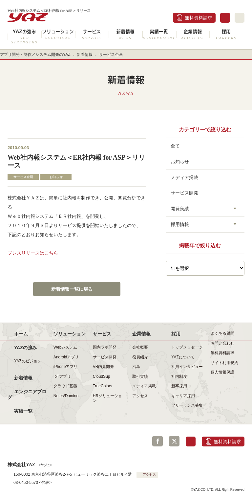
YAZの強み (24, 36)
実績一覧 (159, 34)
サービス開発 (184, 192)
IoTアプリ (62, 376)
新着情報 (125, 34)
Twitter (174, 441)
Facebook (157, 441)
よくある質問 (222, 333)
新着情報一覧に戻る (72, 289)
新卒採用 (179, 386)
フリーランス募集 (187, 405)
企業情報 (193, 34)
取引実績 (140, 376)
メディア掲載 (184, 177)
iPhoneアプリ (65, 366)
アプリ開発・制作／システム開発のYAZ (35, 54)
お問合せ (225, 18)
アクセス (140, 396)
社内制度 (179, 376)
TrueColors (102, 386)
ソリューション (58, 34)
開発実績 (180, 208)
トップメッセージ (187, 347)
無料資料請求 (198, 17)
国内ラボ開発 (104, 347)
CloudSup (101, 376)
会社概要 (140, 347)
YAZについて (183, 357)
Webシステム (65, 347)
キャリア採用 (183, 396)
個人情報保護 (222, 372)
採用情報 (180, 224)
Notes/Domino (65, 396)
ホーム (21, 333)
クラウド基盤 (65, 386)
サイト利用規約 (224, 362)
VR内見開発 (103, 366)
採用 (226, 34)
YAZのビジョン (27, 361)
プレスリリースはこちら (33, 253)
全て (175, 145)
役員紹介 (140, 357)
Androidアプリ (66, 357)
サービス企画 (111, 54)
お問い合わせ (222, 343)
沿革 (136, 366)
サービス (92, 34)
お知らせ (56, 177)
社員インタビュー (187, 366)
